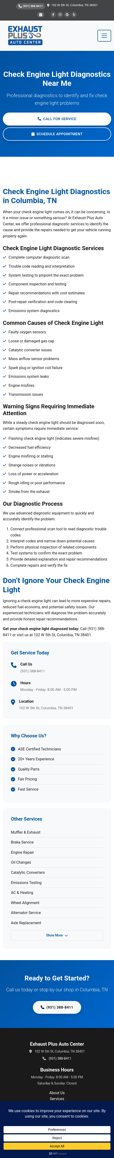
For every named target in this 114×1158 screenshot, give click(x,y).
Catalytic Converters (28, 872)
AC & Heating (22, 892)
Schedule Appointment (57, 134)
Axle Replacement (26, 923)
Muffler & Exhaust (25, 832)
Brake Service (22, 842)
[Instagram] (60, 15)
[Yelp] (74, 15)
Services (57, 1099)
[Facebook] (53, 15)
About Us (57, 1093)
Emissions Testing (26, 882)
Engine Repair (22, 852)
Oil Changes (21, 862)
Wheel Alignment (25, 903)
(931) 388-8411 (30, 6)
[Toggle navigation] (104, 36)
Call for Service (57, 119)
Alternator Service (26, 912)
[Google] (67, 15)
